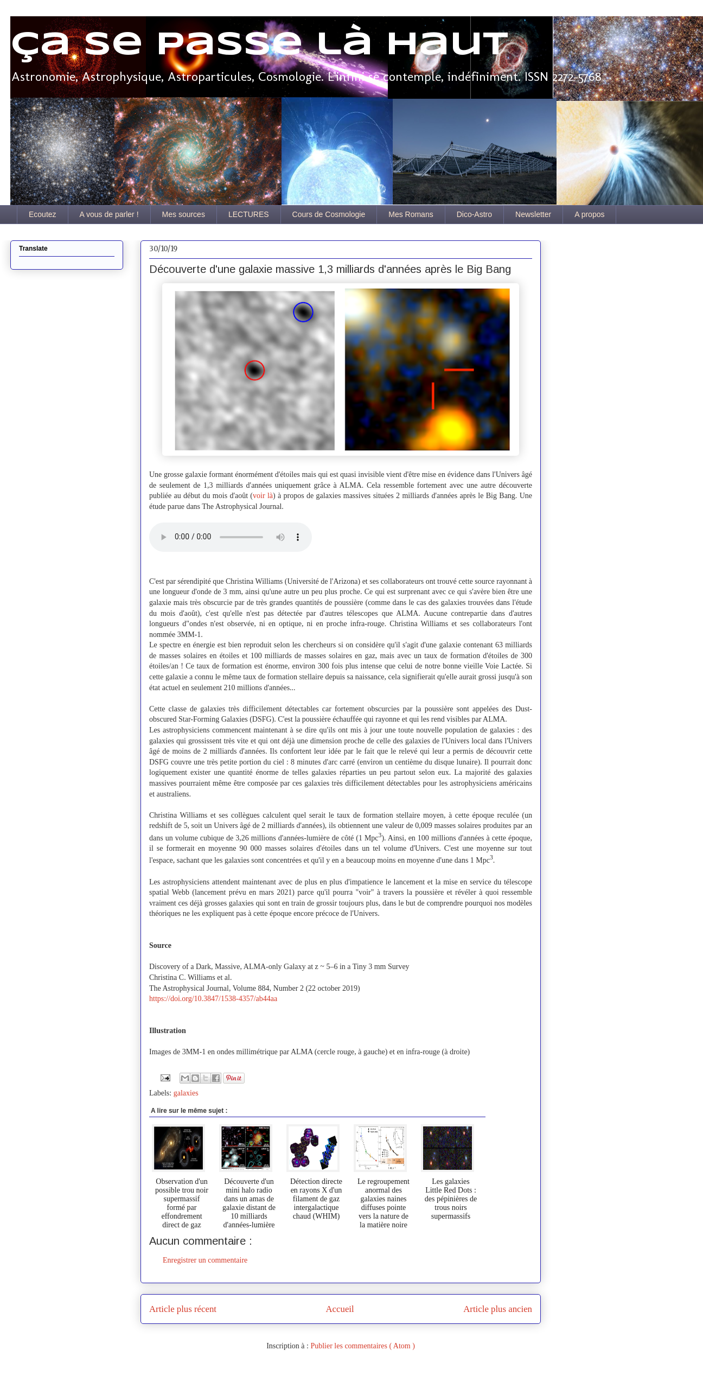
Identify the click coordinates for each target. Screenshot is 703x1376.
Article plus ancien (497, 1309)
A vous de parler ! (109, 214)
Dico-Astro (474, 214)
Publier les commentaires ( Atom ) (362, 1346)
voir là (263, 496)
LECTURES (248, 214)
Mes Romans (410, 214)
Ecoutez (42, 214)
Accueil (340, 1309)
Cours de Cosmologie (329, 214)
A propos (589, 214)
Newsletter (533, 214)
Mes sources (183, 214)
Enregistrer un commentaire (205, 1260)
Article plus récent (182, 1309)
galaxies (186, 1093)
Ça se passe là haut (259, 45)
